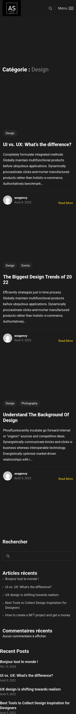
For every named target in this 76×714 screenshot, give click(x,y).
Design (10, 133)
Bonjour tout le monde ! (22, 579)
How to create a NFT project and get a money (37, 615)
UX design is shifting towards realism (32, 595)
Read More (65, 203)
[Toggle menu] (64, 8)
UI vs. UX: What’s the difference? (28, 587)
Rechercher (15, 542)
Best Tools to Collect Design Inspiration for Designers (36, 605)
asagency (20, 198)
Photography (29, 403)
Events (25, 265)
